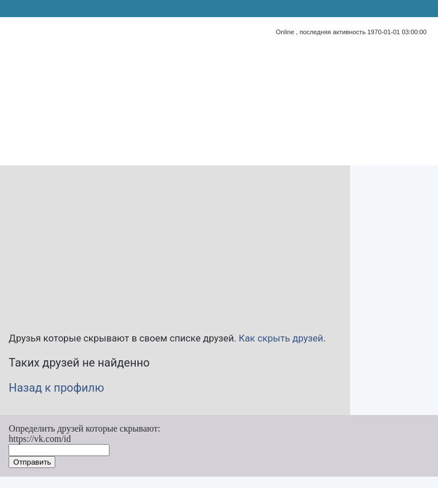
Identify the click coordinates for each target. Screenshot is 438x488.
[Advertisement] (157, 245)
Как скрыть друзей (281, 338)
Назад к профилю (56, 388)
